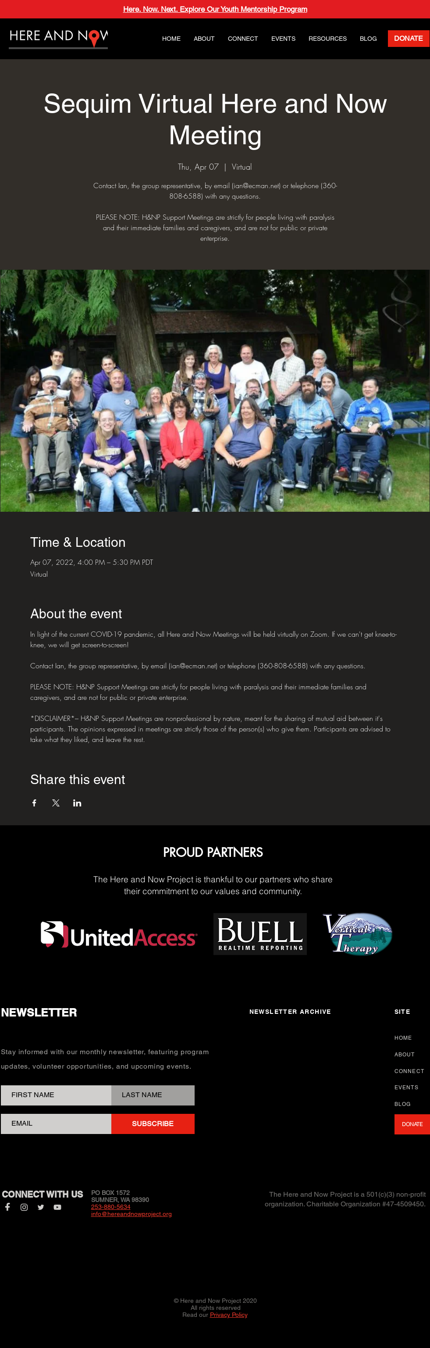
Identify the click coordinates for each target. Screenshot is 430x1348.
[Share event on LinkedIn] (77, 802)
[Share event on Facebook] (34, 802)
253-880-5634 (111, 1206)
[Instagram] (24, 1207)
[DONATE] (409, 38)
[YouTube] (57, 1207)
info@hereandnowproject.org (131, 1213)
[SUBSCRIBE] (153, 1124)
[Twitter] (40, 1207)
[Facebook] (7, 1207)
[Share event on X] (56, 802)
